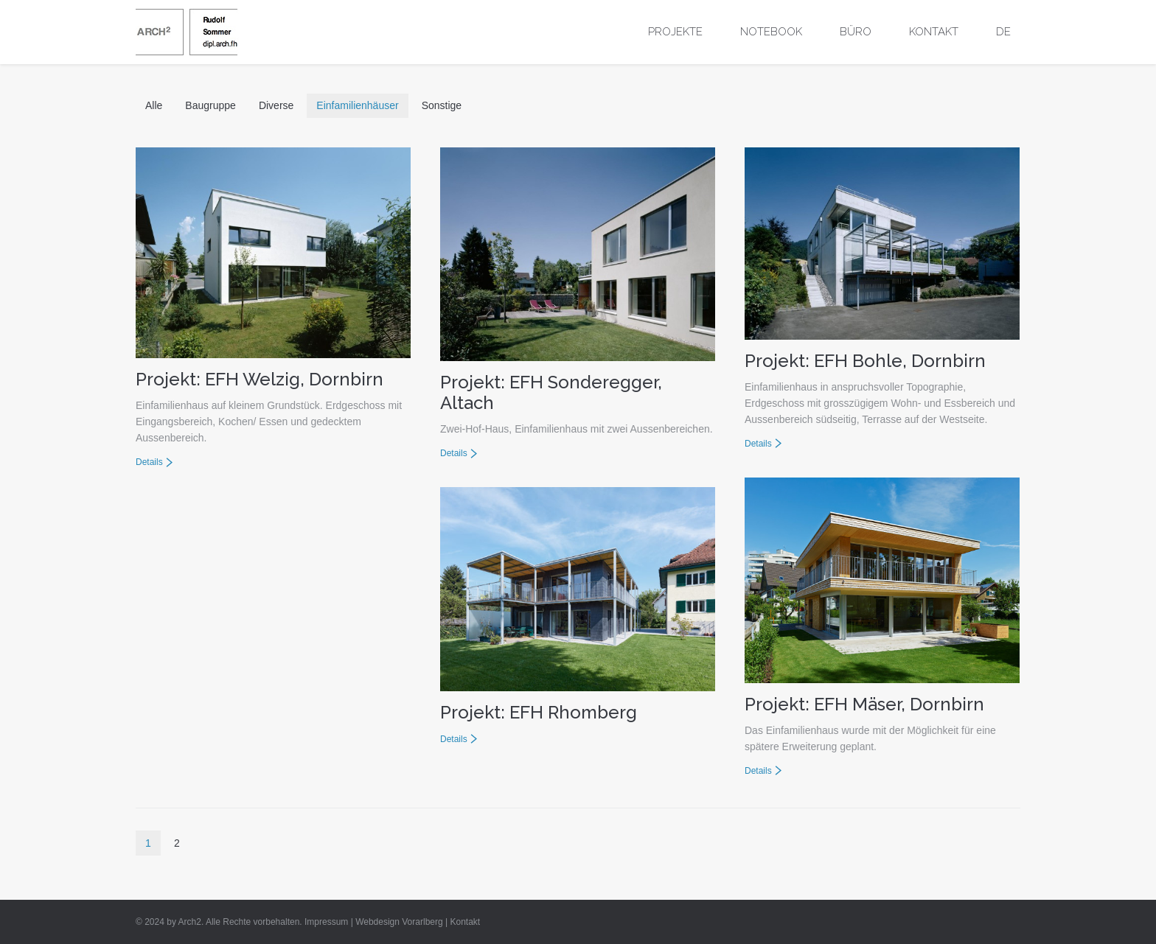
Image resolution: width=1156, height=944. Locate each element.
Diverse (276, 105)
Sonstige (442, 105)
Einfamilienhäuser (357, 105)
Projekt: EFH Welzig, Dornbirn (259, 379)
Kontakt (465, 922)
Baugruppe (210, 105)
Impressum (326, 922)
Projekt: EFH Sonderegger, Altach (551, 392)
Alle (153, 105)
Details (149, 462)
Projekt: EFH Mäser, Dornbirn (864, 704)
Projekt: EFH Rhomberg (538, 712)
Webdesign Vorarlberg (399, 922)
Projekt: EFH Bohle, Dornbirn (865, 360)
